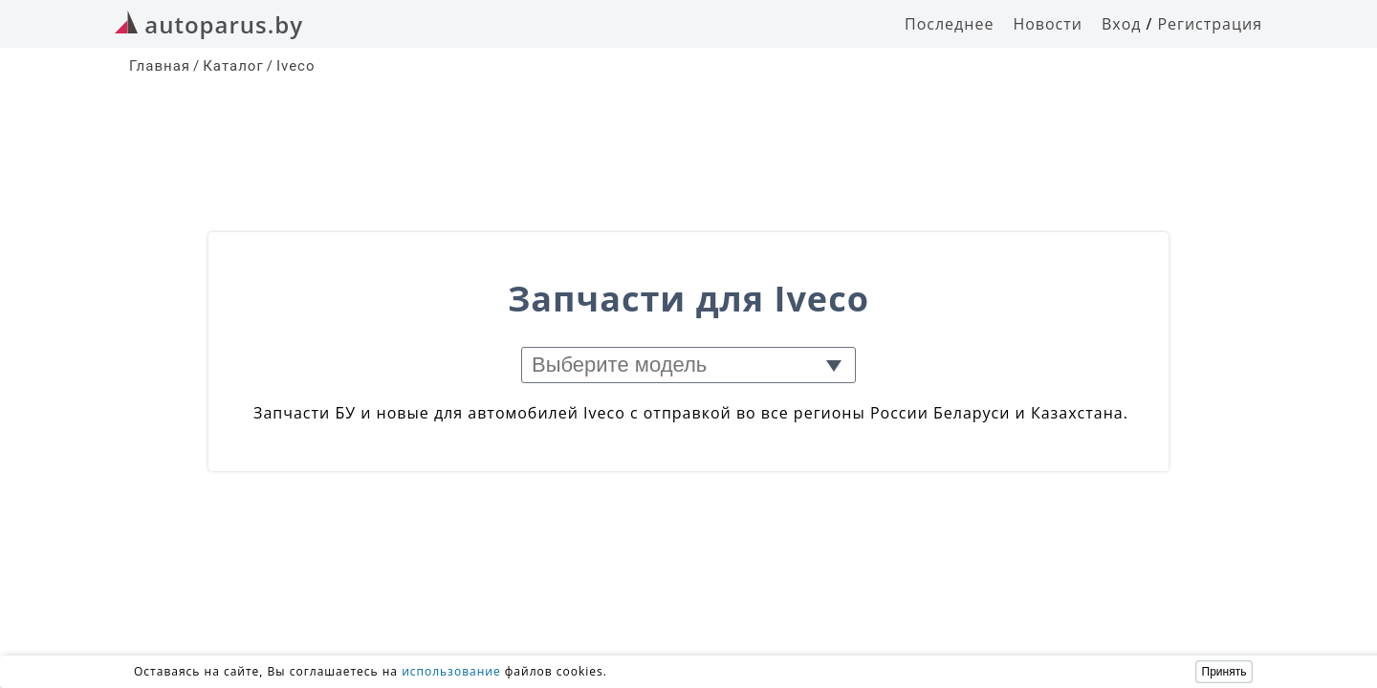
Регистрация (1209, 23)
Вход (1122, 23)
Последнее (949, 23)
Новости (1047, 23)
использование (451, 671)
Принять (1224, 671)
